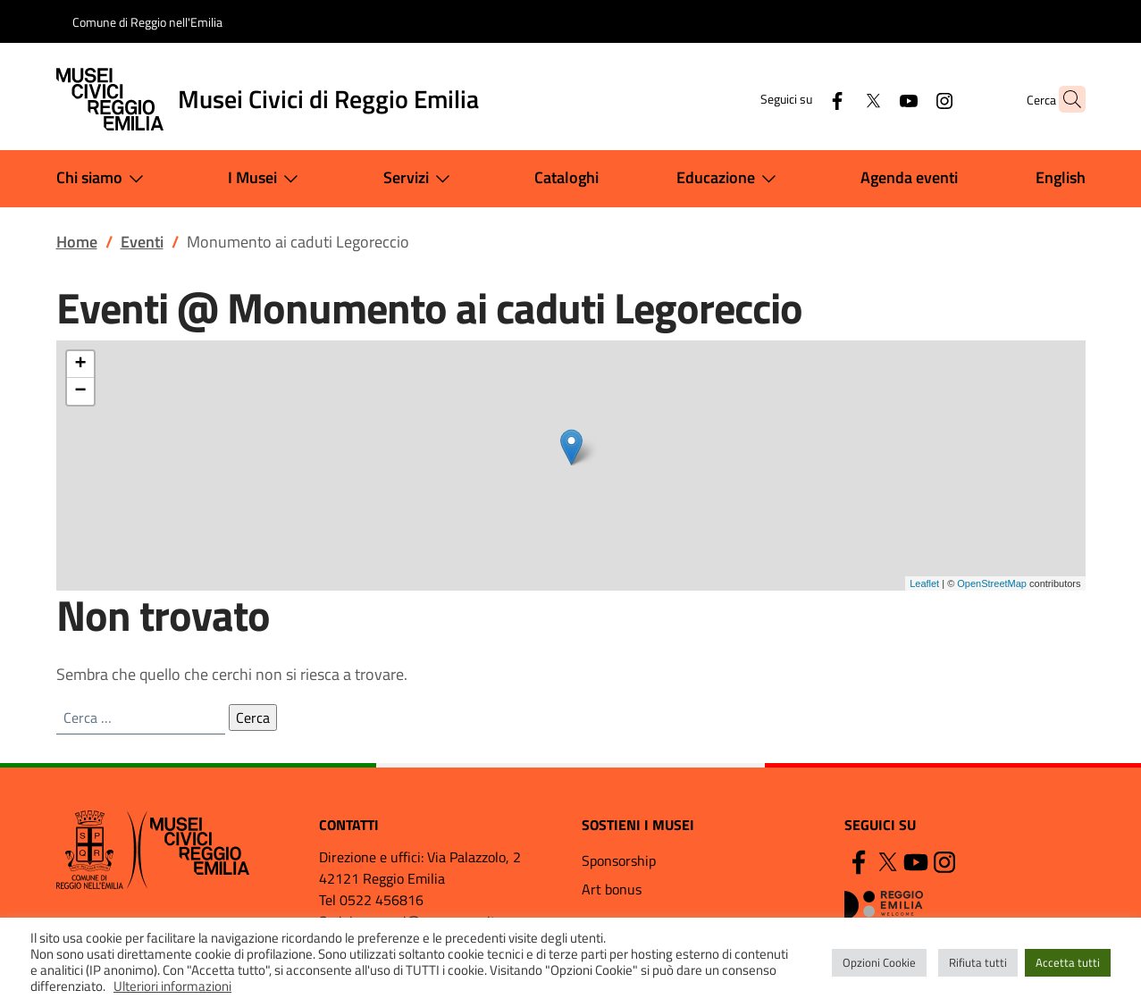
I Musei (267, 178)
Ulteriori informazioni (172, 986)
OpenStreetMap (992, 583)
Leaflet (924, 583)
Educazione (730, 178)
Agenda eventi (909, 177)
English (1061, 177)
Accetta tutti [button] (1068, 962)
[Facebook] (802, 99)
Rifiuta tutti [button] (978, 962)
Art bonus (612, 889)
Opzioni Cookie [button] (879, 962)
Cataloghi (566, 177)
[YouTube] (874, 99)
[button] (1064, 99)
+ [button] (80, 364)
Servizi (420, 178)
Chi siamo (103, 178)
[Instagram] (909, 99)
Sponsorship (619, 860)
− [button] (80, 391)
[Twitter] (838, 99)
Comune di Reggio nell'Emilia (147, 22)
